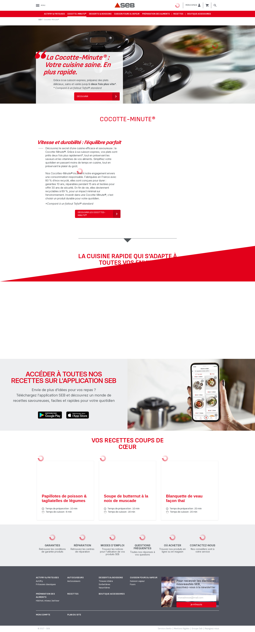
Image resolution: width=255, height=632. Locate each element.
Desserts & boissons (100, 14)
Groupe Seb (197, 628)
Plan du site (74, 614)
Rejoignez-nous (212, 628)
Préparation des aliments (156, 14)
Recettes (178, 14)
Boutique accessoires (199, 14)
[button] (193, 5)
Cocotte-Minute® (76, 14)
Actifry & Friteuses (54, 14)
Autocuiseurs (75, 577)
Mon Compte (43, 614)
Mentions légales (181, 628)
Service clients (165, 628)
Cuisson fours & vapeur (127, 14)
